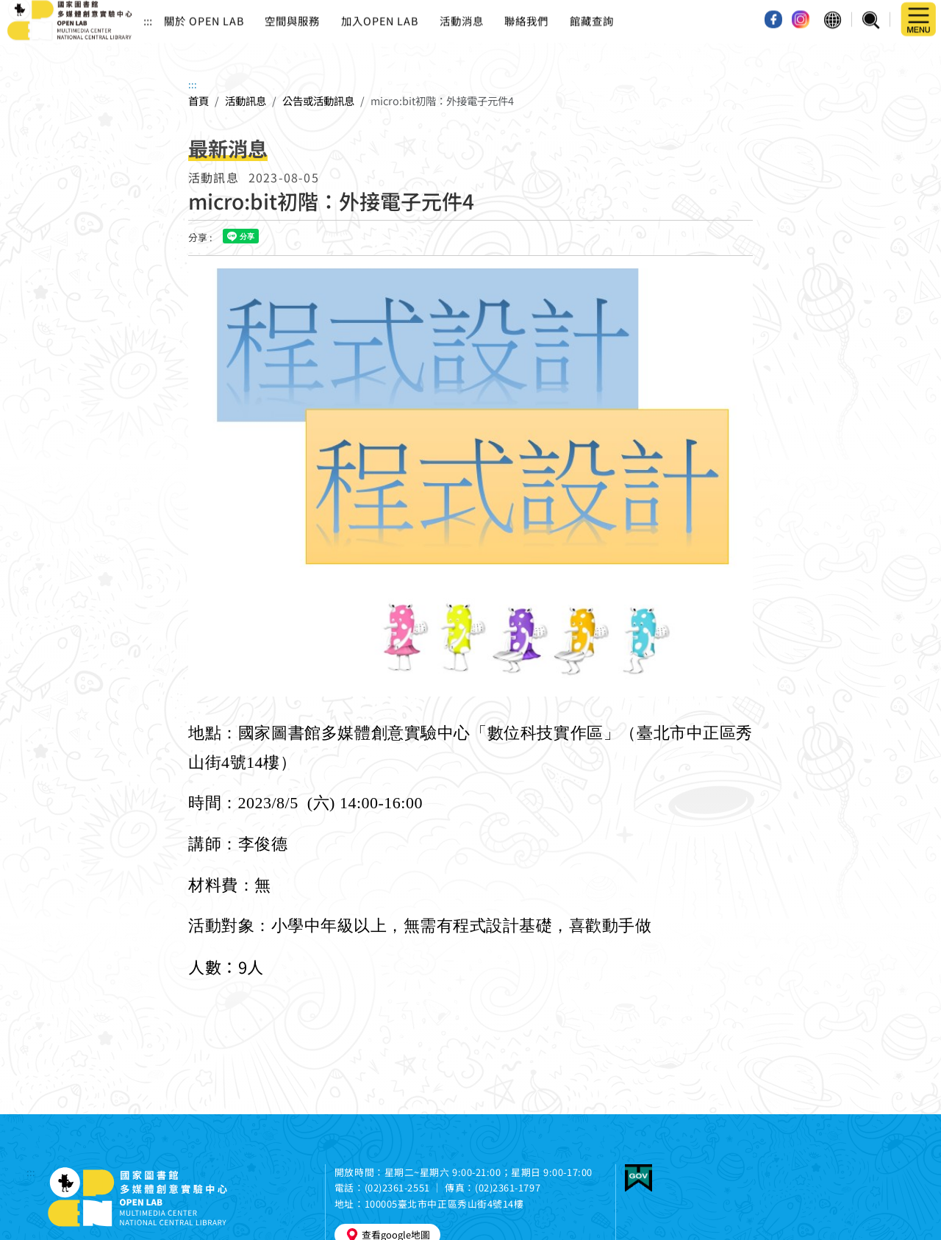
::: (147, 15)
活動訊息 (245, 100)
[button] (832, 15)
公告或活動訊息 (318, 100)
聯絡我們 (526, 15)
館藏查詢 (592, 15)
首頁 (198, 100)
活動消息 (462, 15)
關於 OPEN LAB (204, 15)
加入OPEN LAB (379, 15)
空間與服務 (292, 15)
